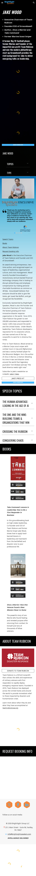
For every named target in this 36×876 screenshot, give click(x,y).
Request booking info (11, 251)
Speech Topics (8, 239)
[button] (2, 2)
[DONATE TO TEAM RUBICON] (18, 670)
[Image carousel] (18, 221)
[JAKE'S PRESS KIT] (18, 378)
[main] (18, 12)
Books (5, 243)
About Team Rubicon (11, 247)
